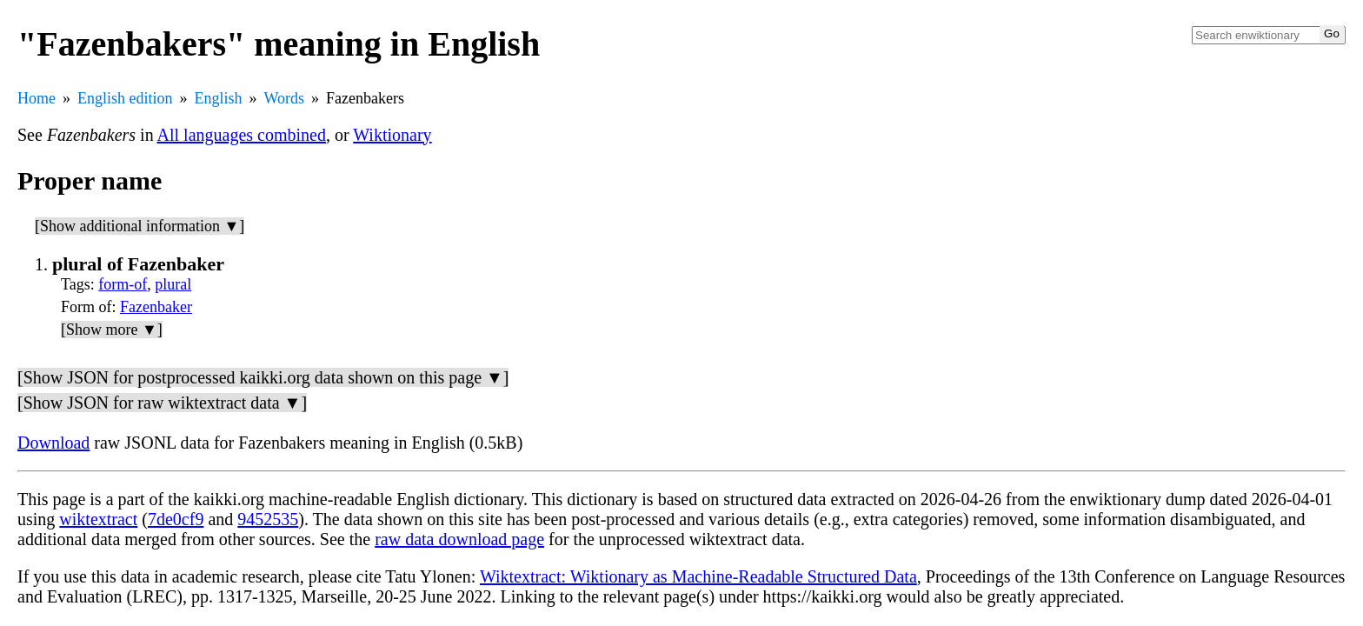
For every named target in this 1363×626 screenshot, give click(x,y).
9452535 (267, 519)
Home (36, 98)
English (219, 98)
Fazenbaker (156, 307)
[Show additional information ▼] (139, 226)
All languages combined (241, 134)
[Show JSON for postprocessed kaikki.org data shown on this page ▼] (263, 377)
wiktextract (98, 519)
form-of (122, 284)
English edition (125, 98)
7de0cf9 (175, 519)
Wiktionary (392, 134)
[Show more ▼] (112, 329)
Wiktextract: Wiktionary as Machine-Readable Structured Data (698, 576)
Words (284, 98)
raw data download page (459, 539)
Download (53, 442)
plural (173, 284)
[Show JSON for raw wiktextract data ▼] (162, 402)
